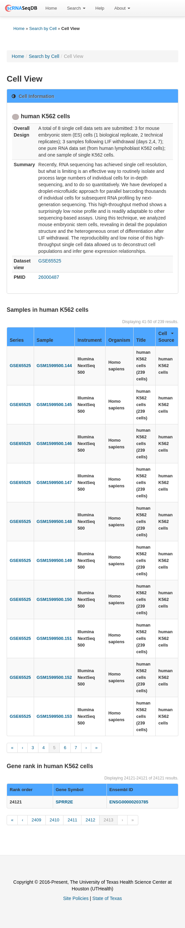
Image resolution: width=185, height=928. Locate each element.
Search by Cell (43, 28)
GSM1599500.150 (54, 599)
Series (17, 340)
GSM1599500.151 (54, 638)
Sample (45, 340)
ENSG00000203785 (129, 801)
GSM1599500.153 (54, 716)
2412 (90, 819)
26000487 (48, 277)
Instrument (89, 340)
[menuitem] (51, 8)
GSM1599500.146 (54, 443)
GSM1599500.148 (54, 521)
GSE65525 (49, 260)
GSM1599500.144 (54, 365)
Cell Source (166, 337)
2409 (36, 819)
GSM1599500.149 (54, 560)
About (122, 8)
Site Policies (75, 898)
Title (141, 340)
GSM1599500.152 (54, 677)
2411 (72, 819)
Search (76, 8)
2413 (108, 819)
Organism (119, 340)
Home (51, 8)
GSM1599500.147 (54, 482)
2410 (54, 819)
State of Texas (107, 898)
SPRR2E (64, 801)
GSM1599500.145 (54, 404)
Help (100, 8)
